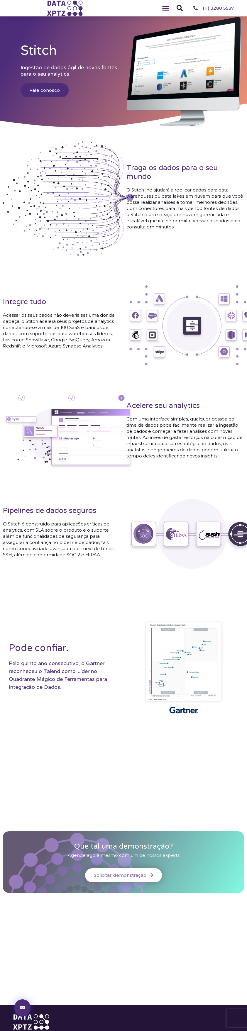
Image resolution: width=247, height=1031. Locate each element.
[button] (165, 8)
